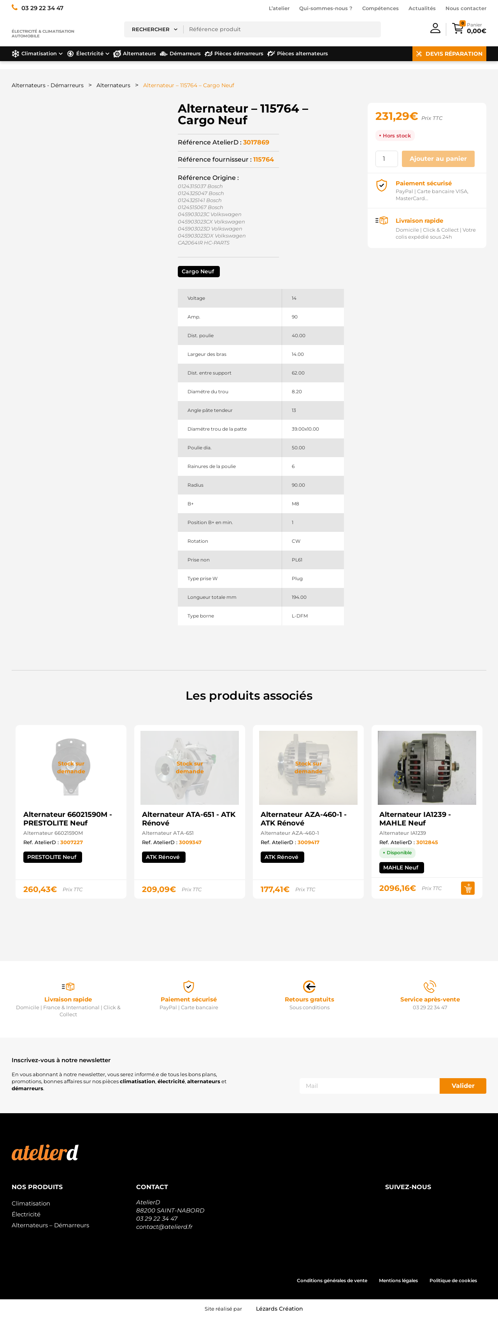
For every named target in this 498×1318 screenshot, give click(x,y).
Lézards (279, 1309)
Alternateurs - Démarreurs (48, 85)
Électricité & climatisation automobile (43, 34)
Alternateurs (113, 85)
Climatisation (31, 1203)
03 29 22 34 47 (156, 1218)
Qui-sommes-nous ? (325, 8)
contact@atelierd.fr (164, 1226)
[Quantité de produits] (386, 159)
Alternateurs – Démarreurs (50, 1225)
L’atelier (279, 8)
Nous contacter (465, 8)
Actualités (422, 8)
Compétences (380, 8)
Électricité (26, 1214)
